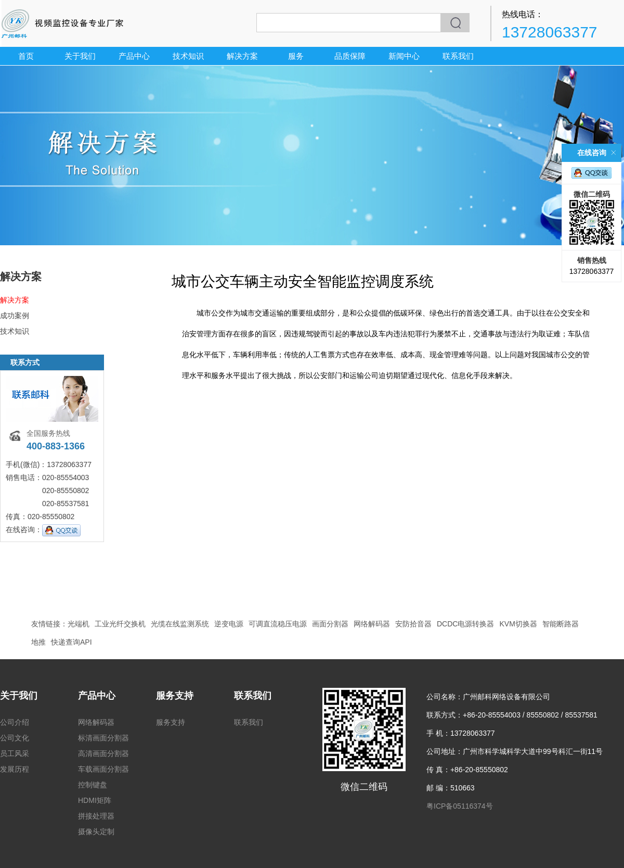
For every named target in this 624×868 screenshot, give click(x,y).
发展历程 (14, 769)
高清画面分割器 (103, 753)
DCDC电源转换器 (465, 624)
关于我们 (80, 56)
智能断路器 (560, 624)
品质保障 (350, 56)
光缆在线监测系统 (180, 624)
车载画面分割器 (103, 769)
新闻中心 (404, 56)
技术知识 (188, 56)
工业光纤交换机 (120, 624)
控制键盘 (92, 785)
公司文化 (14, 738)
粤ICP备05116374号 (459, 806)
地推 (38, 642)
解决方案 (242, 56)
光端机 (78, 624)
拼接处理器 (96, 816)
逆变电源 (228, 624)
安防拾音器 (413, 624)
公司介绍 (14, 722)
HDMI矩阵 (94, 800)
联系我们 (458, 56)
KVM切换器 (518, 624)
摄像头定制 (96, 831)
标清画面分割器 (103, 738)
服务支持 (174, 695)
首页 (26, 56)
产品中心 (134, 56)
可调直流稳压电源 (278, 624)
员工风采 (14, 753)
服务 (296, 56)
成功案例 (14, 315)
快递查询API (71, 642)
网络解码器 (372, 624)
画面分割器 (330, 624)
